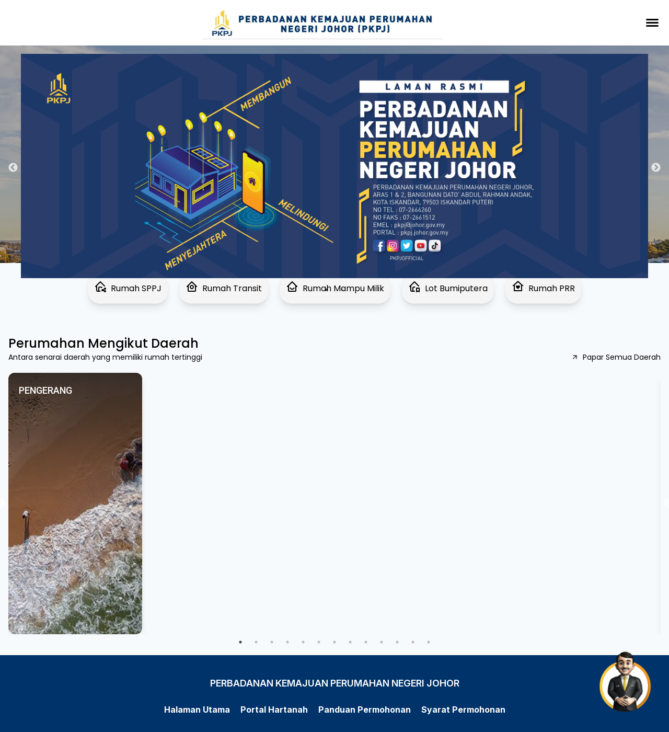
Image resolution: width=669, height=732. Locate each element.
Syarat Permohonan (463, 709)
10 (381, 642)
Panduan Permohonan (364, 709)
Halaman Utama (197, 709)
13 (428, 642)
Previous (13, 168)
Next (656, 168)
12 (413, 642)
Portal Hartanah (274, 709)
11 (397, 642)
